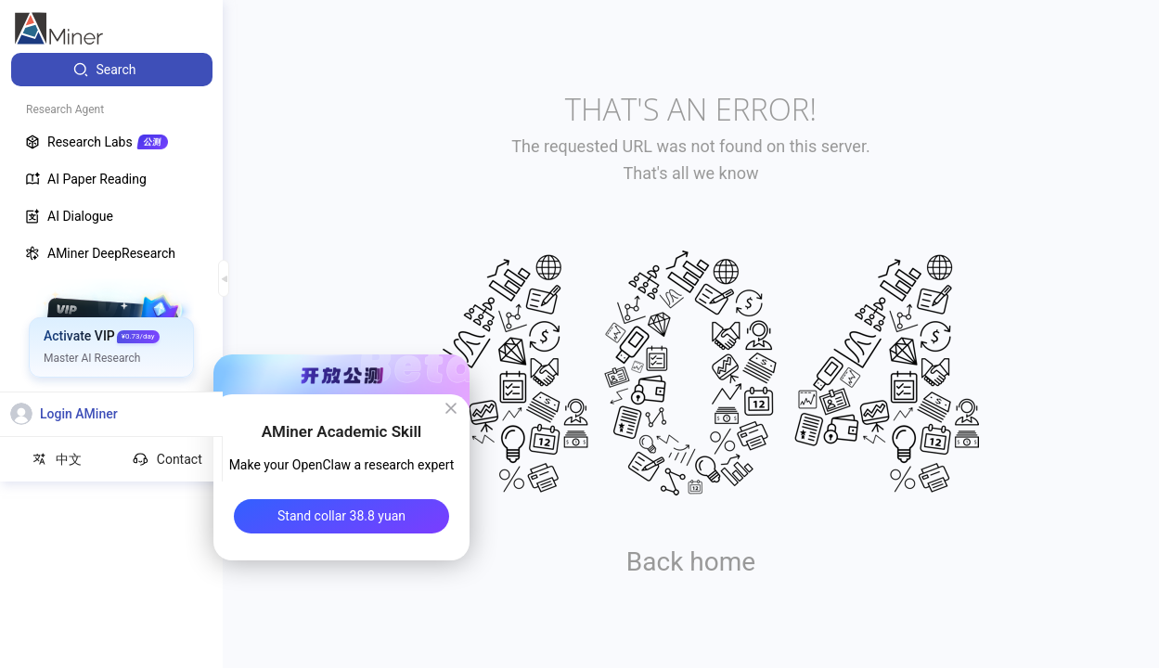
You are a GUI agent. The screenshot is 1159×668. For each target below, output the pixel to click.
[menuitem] (111, 69)
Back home (690, 561)
